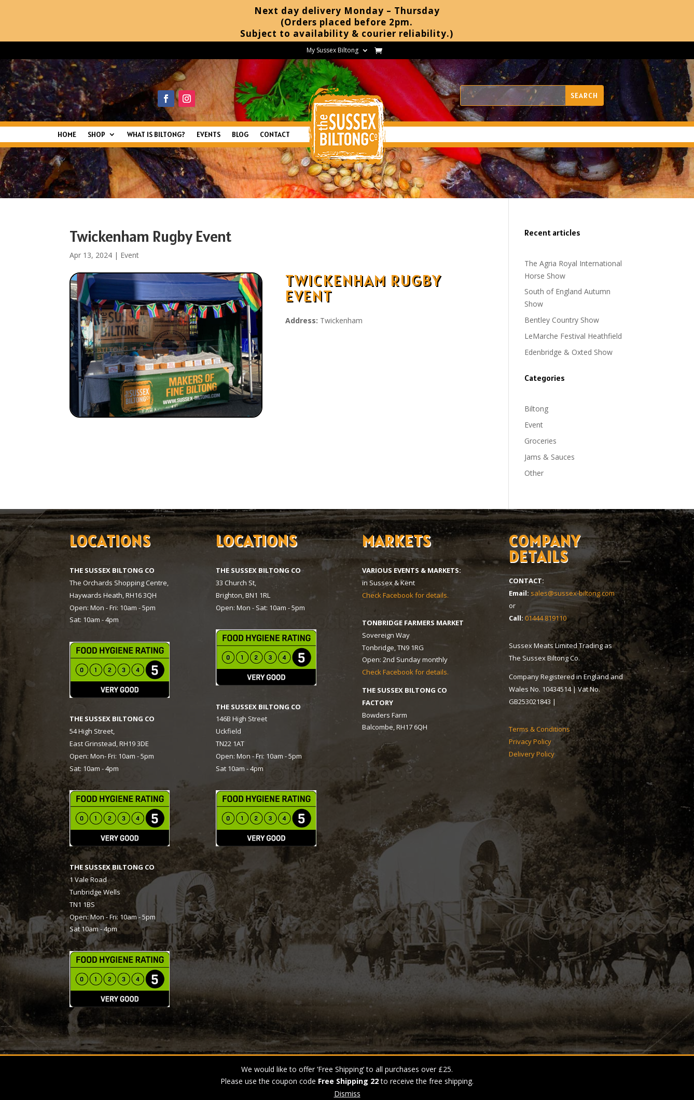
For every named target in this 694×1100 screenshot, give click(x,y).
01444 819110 (545, 618)
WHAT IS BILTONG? (156, 135)
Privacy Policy (530, 741)
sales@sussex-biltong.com (573, 593)
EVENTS (208, 135)
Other (534, 473)
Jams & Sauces (549, 457)
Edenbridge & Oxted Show (568, 352)
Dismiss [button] (347, 1093)
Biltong (536, 409)
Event (129, 255)
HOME (67, 135)
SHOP (96, 135)
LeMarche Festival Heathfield (573, 336)
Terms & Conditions (539, 729)
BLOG (240, 135)
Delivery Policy (531, 754)
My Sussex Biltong (332, 50)
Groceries (540, 441)
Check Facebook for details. (405, 595)
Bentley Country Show (561, 320)
